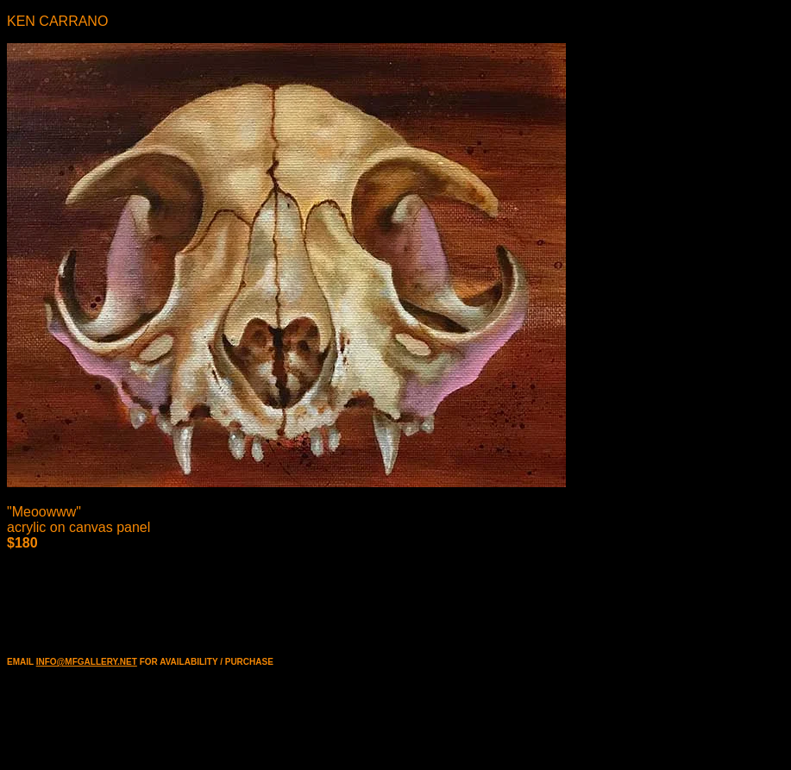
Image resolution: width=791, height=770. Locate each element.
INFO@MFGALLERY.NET (86, 662)
